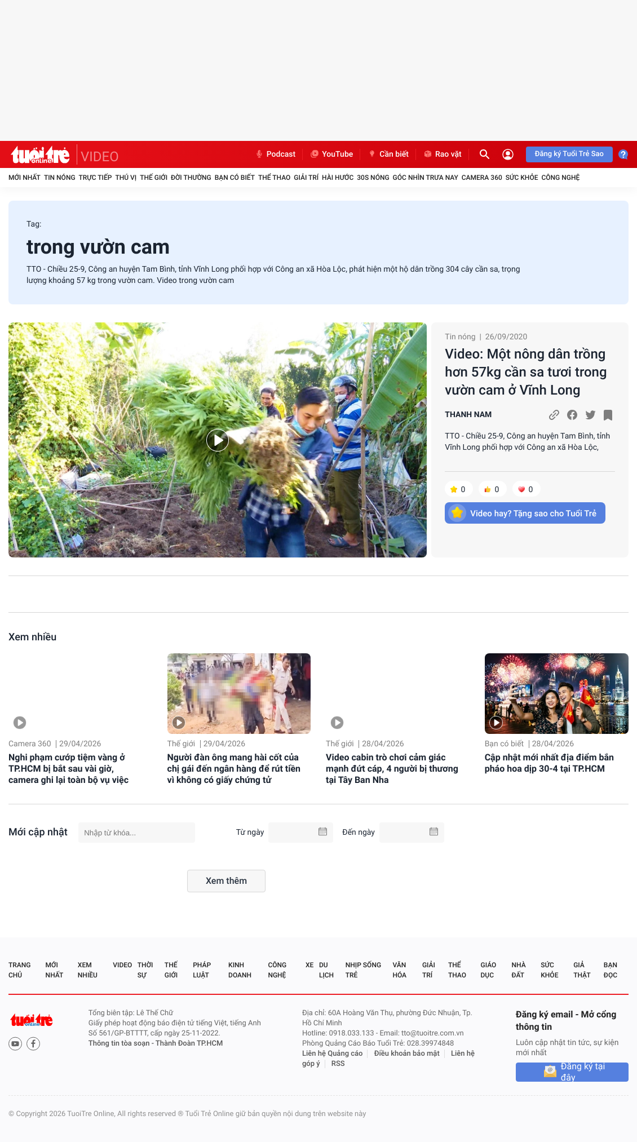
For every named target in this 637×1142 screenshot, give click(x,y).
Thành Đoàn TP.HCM (189, 1043)
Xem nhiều (32, 637)
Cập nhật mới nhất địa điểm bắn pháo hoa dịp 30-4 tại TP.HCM (549, 763)
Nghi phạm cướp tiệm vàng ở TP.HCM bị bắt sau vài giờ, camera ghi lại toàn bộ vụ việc (68, 768)
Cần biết (388, 154)
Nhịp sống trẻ (363, 970)
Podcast (275, 154)
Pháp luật (202, 970)
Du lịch (326, 970)
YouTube (331, 154)
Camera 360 (482, 178)
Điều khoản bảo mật (407, 1054)
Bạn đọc (610, 970)
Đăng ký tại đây (583, 1072)
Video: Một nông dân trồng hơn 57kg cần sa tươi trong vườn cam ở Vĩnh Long (526, 372)
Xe (309, 965)
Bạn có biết (235, 178)
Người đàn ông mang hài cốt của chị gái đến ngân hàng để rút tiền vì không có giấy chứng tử (234, 768)
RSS (338, 1064)
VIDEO (100, 157)
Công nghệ (560, 178)
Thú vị (125, 178)
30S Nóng (373, 178)
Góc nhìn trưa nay (425, 178)
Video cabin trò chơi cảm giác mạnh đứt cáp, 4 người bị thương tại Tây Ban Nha (392, 768)
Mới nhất (24, 178)
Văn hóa (399, 970)
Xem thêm (226, 880)
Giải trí (306, 178)
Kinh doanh (239, 970)
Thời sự (145, 970)
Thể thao (274, 178)
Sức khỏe (522, 178)
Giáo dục (489, 970)
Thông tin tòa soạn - (122, 1043)
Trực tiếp (95, 178)
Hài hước (337, 178)
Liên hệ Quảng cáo (332, 1054)
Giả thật (581, 970)
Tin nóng (60, 178)
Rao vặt (442, 154)
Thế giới (153, 178)
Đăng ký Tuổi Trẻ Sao (569, 154)
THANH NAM (468, 414)
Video (122, 965)
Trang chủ (19, 970)
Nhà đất (518, 970)
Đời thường (191, 178)
